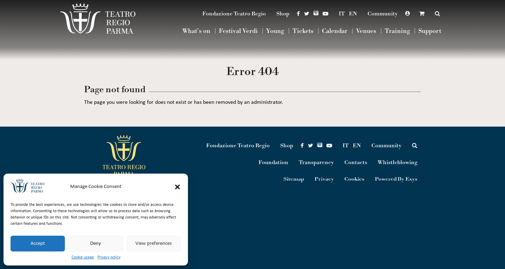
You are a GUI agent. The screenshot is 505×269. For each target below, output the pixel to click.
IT (342, 13)
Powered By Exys (396, 179)
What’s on (196, 31)
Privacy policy (108, 257)
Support (429, 31)
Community (383, 13)
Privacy (324, 179)
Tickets (303, 31)
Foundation (273, 162)
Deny (95, 243)
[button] (177, 186)
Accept (38, 243)
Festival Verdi (238, 31)
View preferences (153, 243)
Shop (282, 13)
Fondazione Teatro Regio (234, 13)
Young (275, 31)
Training (397, 31)
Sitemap (293, 179)
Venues (366, 31)
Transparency (316, 162)
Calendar (335, 31)
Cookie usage (83, 257)
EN (353, 13)
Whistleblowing (397, 162)
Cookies (354, 179)
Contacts (355, 162)
